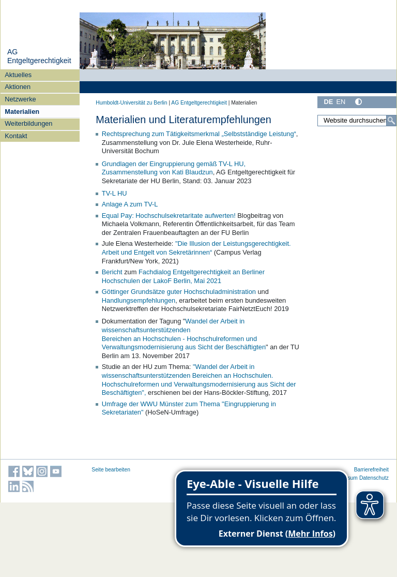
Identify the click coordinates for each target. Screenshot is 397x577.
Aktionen (17, 87)
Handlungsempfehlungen (138, 300)
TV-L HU (114, 193)
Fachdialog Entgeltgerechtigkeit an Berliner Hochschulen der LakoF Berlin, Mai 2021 (183, 276)
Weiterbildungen (28, 123)
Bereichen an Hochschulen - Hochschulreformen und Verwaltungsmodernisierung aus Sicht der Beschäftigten (184, 343)
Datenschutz (374, 478)
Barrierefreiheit (371, 469)
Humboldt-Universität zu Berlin (131, 103)
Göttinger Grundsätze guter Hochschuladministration (179, 291)
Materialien (22, 111)
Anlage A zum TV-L (130, 204)
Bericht (113, 272)
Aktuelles (18, 75)
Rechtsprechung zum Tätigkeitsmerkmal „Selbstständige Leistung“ (199, 134)
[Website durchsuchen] (356, 120)
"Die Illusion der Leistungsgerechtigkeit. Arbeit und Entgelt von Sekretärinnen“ (196, 248)
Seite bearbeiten (110, 469)
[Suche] (391, 120)
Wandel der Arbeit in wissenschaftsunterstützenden (173, 325)
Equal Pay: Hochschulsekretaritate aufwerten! (169, 215)
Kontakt (16, 136)
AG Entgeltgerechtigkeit (39, 56)
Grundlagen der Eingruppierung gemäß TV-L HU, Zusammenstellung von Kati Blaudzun (174, 168)
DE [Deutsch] (328, 102)
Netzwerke (20, 99)
